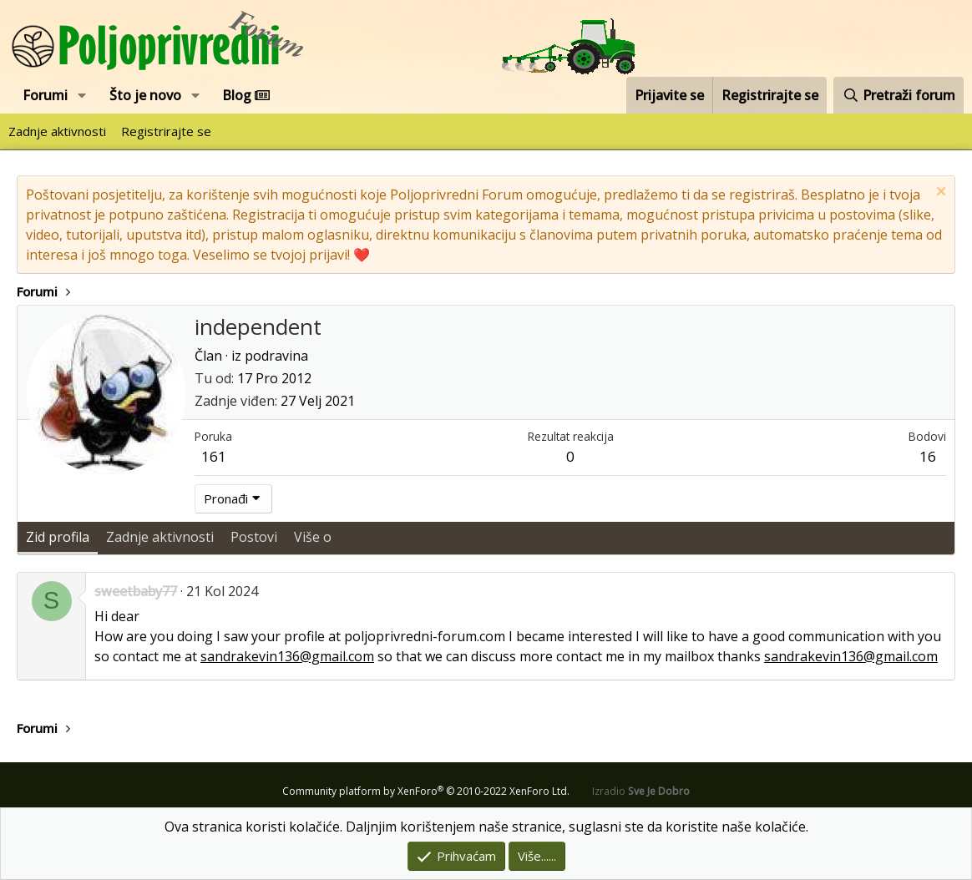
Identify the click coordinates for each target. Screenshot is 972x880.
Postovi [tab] (253, 537)
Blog (246, 95)
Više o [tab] (313, 537)
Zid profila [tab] (57, 537)
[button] (82, 95)
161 (213, 456)
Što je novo (145, 95)
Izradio (641, 791)
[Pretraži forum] (898, 95)
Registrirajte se (166, 131)
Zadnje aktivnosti (57, 131)
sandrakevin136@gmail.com (287, 656)
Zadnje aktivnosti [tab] (160, 537)
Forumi (45, 95)
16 (927, 456)
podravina (276, 355)
